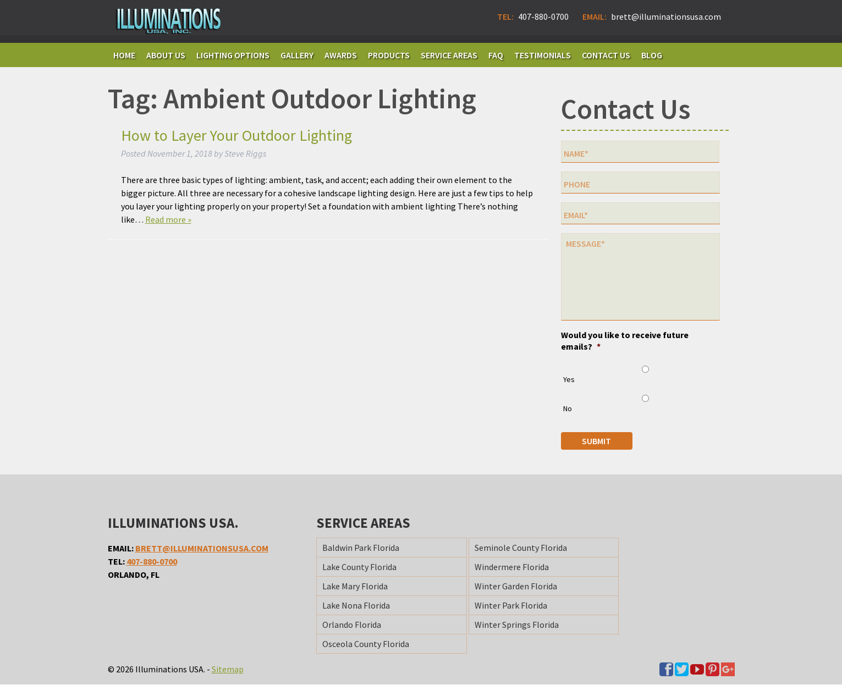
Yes (569, 380)
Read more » (168, 219)
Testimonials (542, 54)
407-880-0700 (151, 561)
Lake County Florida (359, 567)
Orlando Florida (351, 625)
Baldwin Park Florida (360, 548)
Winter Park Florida (511, 605)
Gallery (296, 54)
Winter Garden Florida (516, 586)
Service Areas (449, 54)
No (567, 409)
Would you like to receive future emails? (625, 341)
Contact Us (606, 54)
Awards (340, 54)
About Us (165, 54)
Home (124, 54)
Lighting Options (232, 54)
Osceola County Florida (365, 644)
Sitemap (228, 669)
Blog (651, 54)
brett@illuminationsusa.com (201, 548)
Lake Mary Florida (355, 586)
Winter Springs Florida (517, 625)
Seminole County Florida (521, 548)
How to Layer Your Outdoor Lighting (236, 135)
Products (389, 54)
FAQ (495, 54)
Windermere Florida (512, 567)
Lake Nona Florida (356, 605)
